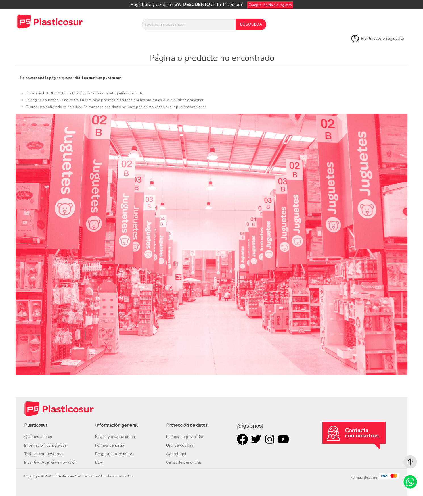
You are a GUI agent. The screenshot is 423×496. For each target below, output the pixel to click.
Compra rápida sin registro (270, 5)
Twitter (256, 439)
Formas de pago (109, 445)
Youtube (283, 439)
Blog (99, 462)
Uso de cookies (180, 445)
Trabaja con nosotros (43, 454)
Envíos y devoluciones (115, 436)
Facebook (242, 439)
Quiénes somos (38, 436)
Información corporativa (45, 445)
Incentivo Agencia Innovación (50, 462)
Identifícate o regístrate (382, 38)
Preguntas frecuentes (114, 454)
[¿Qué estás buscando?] (189, 24)
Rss (269, 439)
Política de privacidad (185, 436)
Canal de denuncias (184, 462)
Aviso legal (176, 454)
